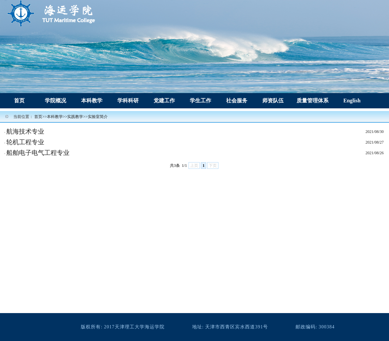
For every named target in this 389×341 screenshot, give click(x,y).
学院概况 (55, 100)
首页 (19, 100)
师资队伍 (273, 100)
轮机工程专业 (25, 142)
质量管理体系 (312, 100)
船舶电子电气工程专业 (37, 152)
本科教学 (91, 100)
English (352, 100)
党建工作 (164, 100)
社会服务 (236, 100)
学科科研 (128, 100)
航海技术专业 (25, 131)
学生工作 (200, 100)
